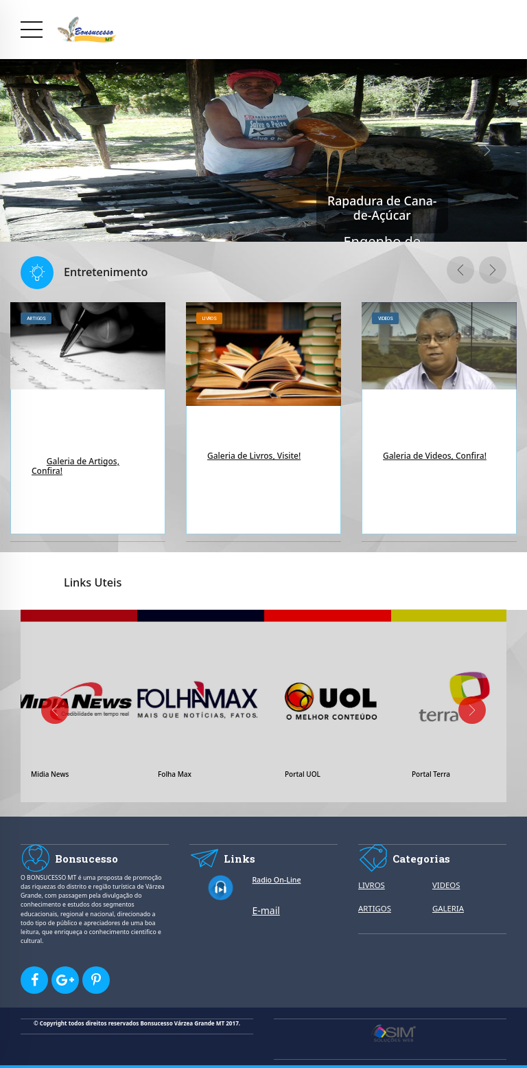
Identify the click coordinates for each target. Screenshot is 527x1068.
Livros (209, 318)
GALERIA (448, 908)
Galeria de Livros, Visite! (254, 456)
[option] (88, 422)
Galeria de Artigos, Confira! (75, 466)
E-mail (265, 910)
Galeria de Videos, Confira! (435, 456)
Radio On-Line (276, 880)
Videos (385, 318)
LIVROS (371, 885)
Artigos (36, 318)
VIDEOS (446, 885)
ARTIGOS (374, 908)
